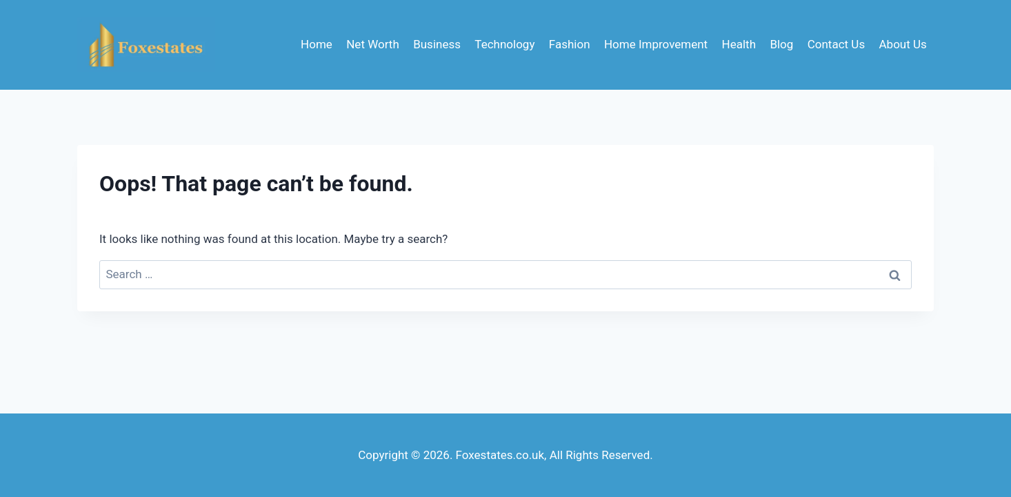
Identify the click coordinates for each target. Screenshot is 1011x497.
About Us (903, 44)
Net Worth (372, 44)
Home (316, 44)
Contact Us (836, 44)
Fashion (569, 44)
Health (739, 44)
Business (437, 44)
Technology (504, 44)
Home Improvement (656, 44)
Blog (781, 44)
